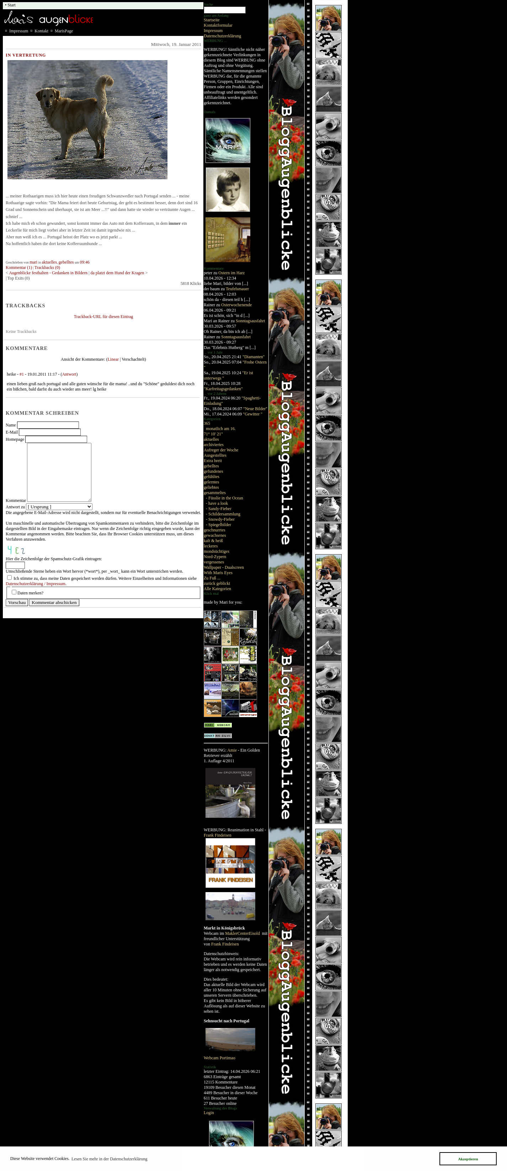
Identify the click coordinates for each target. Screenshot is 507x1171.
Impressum (213, 30)
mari (33, 262)
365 (207, 423)
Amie (232, 750)
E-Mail (12, 432)
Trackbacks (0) (47, 267)
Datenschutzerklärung (222, 35)
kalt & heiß (213, 540)
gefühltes (211, 476)
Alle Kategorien (217, 588)
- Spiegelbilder (218, 524)
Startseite (212, 19)
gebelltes (211, 465)
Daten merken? (30, 592)
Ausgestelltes (215, 455)
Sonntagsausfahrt (250, 320)
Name (11, 425)
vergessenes (214, 562)
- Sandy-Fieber (218, 508)
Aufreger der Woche (221, 449)
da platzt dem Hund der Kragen (117, 272)
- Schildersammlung (223, 514)
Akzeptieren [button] (468, 1159)
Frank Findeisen (217, 835)
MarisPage (64, 30)
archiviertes (214, 444)
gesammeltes (215, 492)
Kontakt (41, 30)
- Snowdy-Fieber (220, 519)
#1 (22, 374)
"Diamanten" (253, 356)
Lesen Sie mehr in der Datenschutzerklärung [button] (109, 1158)
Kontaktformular (218, 25)
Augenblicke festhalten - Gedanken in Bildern (48, 272)
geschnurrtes (214, 530)
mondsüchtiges (216, 551)
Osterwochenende (236, 304)
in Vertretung (26, 55)
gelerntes (211, 481)
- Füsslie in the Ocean (224, 498)
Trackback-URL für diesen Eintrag (103, 316)
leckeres (211, 546)
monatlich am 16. (221, 428)
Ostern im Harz (231, 272)
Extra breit (213, 460)
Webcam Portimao (219, 1057)
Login (209, 1112)
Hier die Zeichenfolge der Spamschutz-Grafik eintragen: (54, 558)
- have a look (217, 503)
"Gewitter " (252, 414)
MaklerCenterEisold (243, 933)
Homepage (15, 439)
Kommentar (16, 500)
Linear (113, 359)
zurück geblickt (217, 583)
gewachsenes (215, 535)
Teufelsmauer (237, 288)
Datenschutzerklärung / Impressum (35, 583)
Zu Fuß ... (212, 578)
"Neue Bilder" (255, 408)
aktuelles (211, 439)
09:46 (85, 262)
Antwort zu (15, 506)
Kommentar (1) (19, 267)
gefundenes (213, 471)
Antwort (69, 374)
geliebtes (211, 487)
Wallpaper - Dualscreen (224, 567)
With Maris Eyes (218, 572)
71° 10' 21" (213, 433)
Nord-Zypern (215, 556)
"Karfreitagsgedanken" (223, 388)
